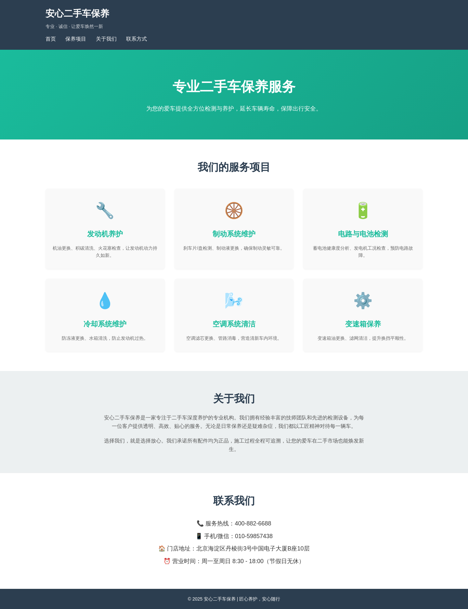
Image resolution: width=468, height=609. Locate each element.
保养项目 (75, 39)
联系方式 (136, 39)
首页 (51, 39)
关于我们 (106, 39)
